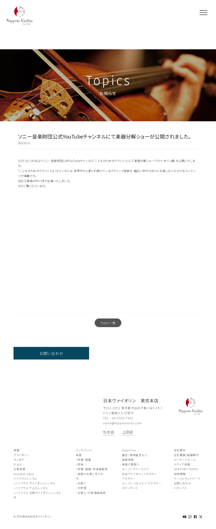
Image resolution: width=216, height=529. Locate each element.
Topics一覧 (108, 323)
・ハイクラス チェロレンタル (31, 488)
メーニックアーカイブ (135, 469)
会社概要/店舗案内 (186, 455)
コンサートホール (185, 460)
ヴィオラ (19, 460)
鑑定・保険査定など (134, 455)
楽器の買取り (130, 464)
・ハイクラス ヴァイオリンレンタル (35, 483)
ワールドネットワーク (187, 478)
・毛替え (81, 483)
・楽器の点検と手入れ (90, 474)
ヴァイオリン (21, 455)
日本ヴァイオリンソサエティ (139, 474)
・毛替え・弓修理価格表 (91, 493)
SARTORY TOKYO (186, 469)
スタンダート (130, 488)
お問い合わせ (51, 353)
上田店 (127, 432)
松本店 (108, 432)
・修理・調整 (83, 460)
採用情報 (180, 474)
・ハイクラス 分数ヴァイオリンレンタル (38, 493)
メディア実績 (182, 464)
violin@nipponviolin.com (122, 423)
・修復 (80, 464)
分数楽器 (19, 469)
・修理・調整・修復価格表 (92, 469)
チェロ (18, 464)
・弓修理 (81, 488)
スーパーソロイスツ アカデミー (141, 483)
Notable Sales (24, 474)
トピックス (180, 488)
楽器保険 (128, 460)
